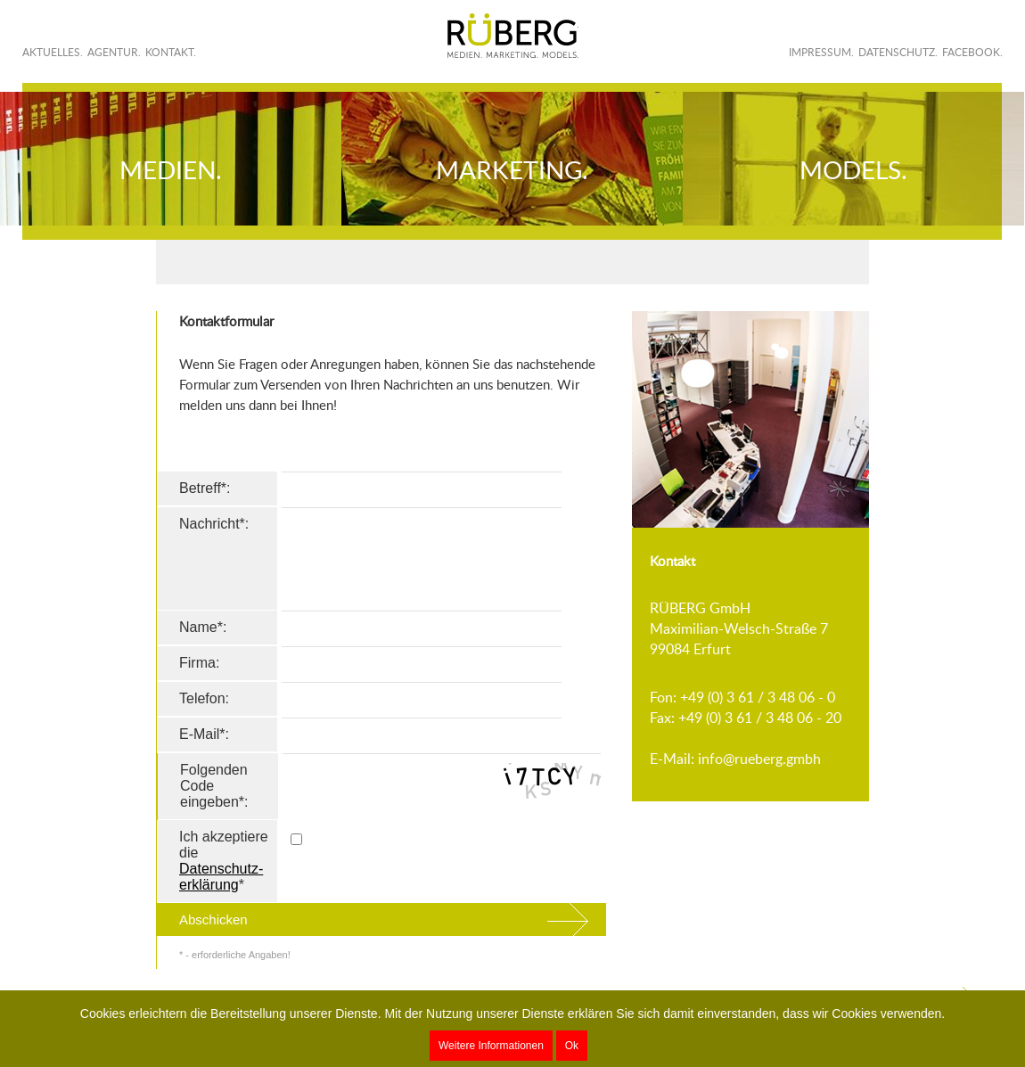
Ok (571, 1045)
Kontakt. (170, 52)
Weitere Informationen (491, 1045)
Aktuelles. (52, 52)
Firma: (199, 662)
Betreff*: (205, 488)
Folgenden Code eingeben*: (214, 785)
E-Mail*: (204, 734)
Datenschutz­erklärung (221, 876)
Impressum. (821, 52)
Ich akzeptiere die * (223, 860)
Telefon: (204, 698)
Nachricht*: (214, 523)
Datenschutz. (898, 52)
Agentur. (114, 52)
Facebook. (972, 52)
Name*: (202, 627)
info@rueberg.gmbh (759, 758)
